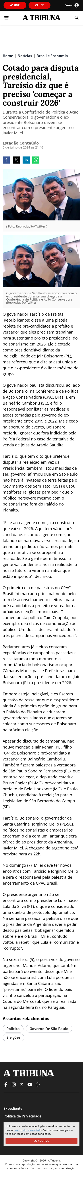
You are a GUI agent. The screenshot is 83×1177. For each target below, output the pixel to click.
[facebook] (6, 160)
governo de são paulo (48, 1028)
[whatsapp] (35, 160)
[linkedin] (26, 160)
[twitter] (16, 160)
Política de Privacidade (27, 1130)
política (13, 1028)
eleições (13, 1037)
